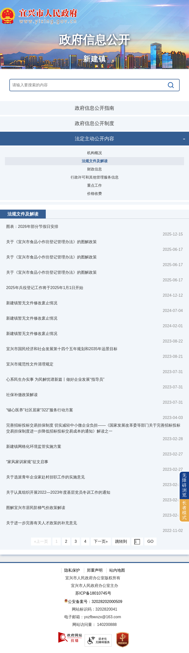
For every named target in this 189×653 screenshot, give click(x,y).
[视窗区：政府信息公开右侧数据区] (94, 380)
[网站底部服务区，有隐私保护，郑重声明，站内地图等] (94, 607)
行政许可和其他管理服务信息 (95, 177)
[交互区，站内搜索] (94, 85)
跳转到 (121, 541)
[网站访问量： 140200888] (94, 624)
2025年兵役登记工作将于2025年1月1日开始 (44, 288)
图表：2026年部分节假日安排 (32, 226)
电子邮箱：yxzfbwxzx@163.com (92, 617)
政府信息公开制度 (94, 123)
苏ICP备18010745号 (93, 593)
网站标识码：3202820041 (94, 609)
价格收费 (94, 193)
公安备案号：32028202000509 (93, 601)
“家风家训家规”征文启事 (27, 462)
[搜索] (171, 85)
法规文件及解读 (95, 161)
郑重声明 (95, 570)
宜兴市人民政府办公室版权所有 (92, 578)
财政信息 (94, 169)
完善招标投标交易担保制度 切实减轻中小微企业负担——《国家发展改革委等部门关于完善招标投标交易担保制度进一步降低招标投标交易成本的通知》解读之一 (93, 428)
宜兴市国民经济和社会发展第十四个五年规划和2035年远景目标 (61, 349)
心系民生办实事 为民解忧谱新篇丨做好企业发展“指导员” (55, 379)
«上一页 (41, 541)
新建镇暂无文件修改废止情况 (31, 303)
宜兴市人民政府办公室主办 (94, 585)
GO (150, 541)
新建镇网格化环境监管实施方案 (33, 446)
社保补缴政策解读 (22, 395)
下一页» (101, 541)
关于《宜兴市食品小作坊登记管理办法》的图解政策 (51, 242)
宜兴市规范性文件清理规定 (29, 364)
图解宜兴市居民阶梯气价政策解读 (35, 508)
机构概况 (94, 153)
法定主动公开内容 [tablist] (94, 138)
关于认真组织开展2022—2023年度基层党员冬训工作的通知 (58, 492)
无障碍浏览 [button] (184, 485)
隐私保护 (72, 570)
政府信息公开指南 (94, 108)
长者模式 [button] (184, 510)
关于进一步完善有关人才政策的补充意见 (41, 523)
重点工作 (94, 185)
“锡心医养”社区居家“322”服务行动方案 (39, 410)
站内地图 (117, 570)
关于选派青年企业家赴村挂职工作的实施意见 (45, 477)
